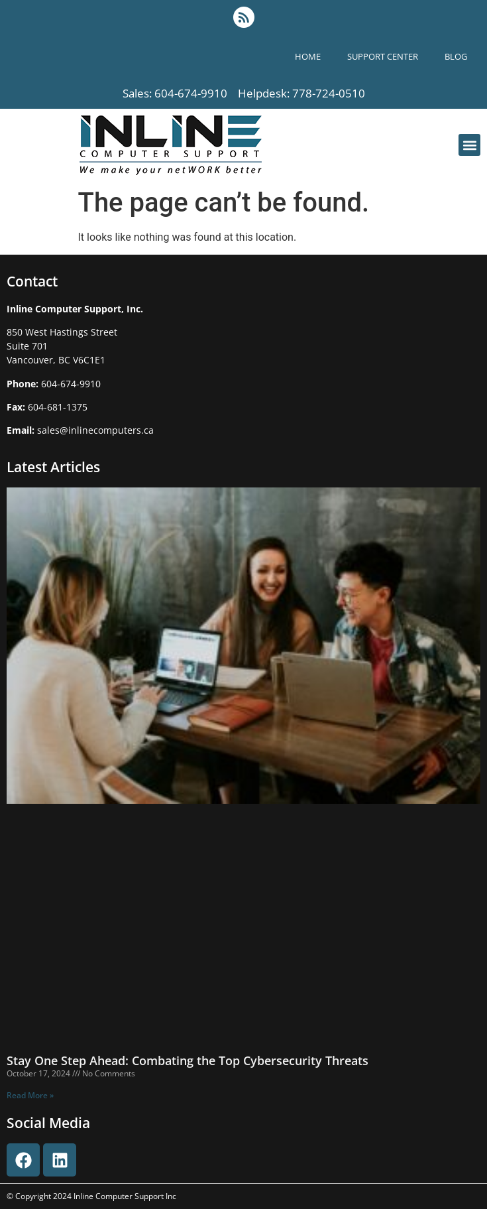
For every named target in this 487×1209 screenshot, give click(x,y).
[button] (469, 145)
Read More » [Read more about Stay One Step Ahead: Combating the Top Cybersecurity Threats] (30, 1095)
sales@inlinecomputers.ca (95, 430)
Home (308, 56)
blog (456, 56)
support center (382, 56)
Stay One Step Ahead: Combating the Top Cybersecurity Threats (187, 1060)
